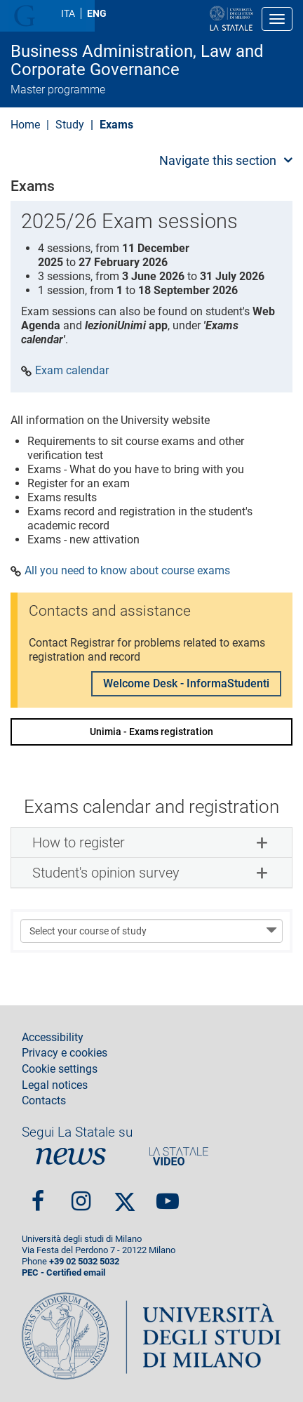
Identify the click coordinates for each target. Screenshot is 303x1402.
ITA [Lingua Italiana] (68, 13)
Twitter (124, 1195)
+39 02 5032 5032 (84, 1261)
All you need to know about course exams (127, 570)
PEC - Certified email (63, 1272)
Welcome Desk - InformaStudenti (186, 683)
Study (69, 124)
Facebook (38, 1195)
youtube (167, 1195)
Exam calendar (72, 370)
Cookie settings (59, 1069)
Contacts (44, 1101)
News (71, 1156)
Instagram (81, 1195)
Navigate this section (217, 160)
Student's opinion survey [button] (106, 872)
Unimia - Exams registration (151, 731)
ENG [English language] (97, 13)
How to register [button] (78, 842)
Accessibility (52, 1037)
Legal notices (55, 1085)
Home (25, 124)
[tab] (151, 842)
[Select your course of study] (151, 931)
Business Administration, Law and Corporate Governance (137, 60)
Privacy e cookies (64, 1053)
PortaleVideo (178, 1156)
